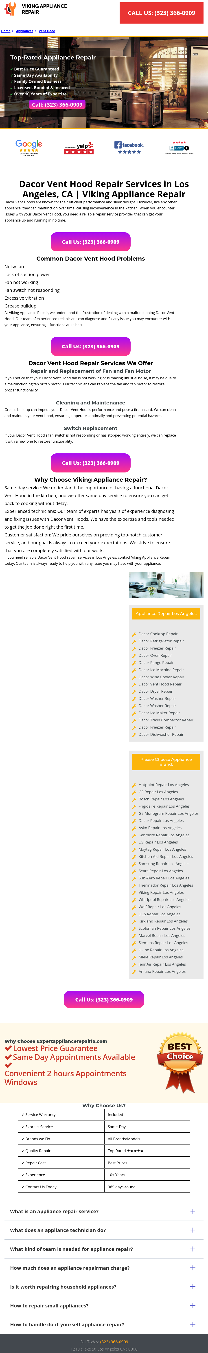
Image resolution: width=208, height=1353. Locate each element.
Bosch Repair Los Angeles (161, 799)
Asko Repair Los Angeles (160, 827)
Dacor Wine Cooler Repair (161, 676)
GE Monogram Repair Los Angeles (169, 813)
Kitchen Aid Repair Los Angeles (166, 856)
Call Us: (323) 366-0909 (91, 241)
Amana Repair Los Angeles (162, 971)
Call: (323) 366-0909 (57, 104)
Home (5, 31)
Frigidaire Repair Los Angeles (164, 806)
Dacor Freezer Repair (157, 648)
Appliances (24, 31)
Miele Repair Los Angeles (161, 957)
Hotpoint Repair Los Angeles (164, 784)
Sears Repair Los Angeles (161, 870)
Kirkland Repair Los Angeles (163, 921)
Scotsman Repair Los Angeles (164, 928)
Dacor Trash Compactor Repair (166, 720)
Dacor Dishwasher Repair (161, 734)
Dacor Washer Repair (157, 698)
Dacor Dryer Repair (156, 691)
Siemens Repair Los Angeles (163, 942)
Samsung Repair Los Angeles (164, 863)
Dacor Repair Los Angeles (161, 820)
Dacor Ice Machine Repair (161, 669)
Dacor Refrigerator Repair (161, 641)
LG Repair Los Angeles (158, 842)
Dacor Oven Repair (155, 655)
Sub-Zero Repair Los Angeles (164, 878)
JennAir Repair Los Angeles (162, 964)
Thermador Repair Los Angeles (166, 885)
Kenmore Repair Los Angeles (164, 834)
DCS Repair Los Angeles (159, 913)
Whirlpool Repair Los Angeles (164, 899)
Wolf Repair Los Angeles (160, 906)
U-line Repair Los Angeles (161, 949)
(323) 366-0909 (175, 13)
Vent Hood (47, 31)
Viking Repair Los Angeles (161, 892)
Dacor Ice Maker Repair (159, 712)
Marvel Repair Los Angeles (162, 935)
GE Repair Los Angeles (158, 791)
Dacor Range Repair (156, 662)
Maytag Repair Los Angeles (162, 849)
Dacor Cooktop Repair (158, 633)
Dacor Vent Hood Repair (160, 684)
